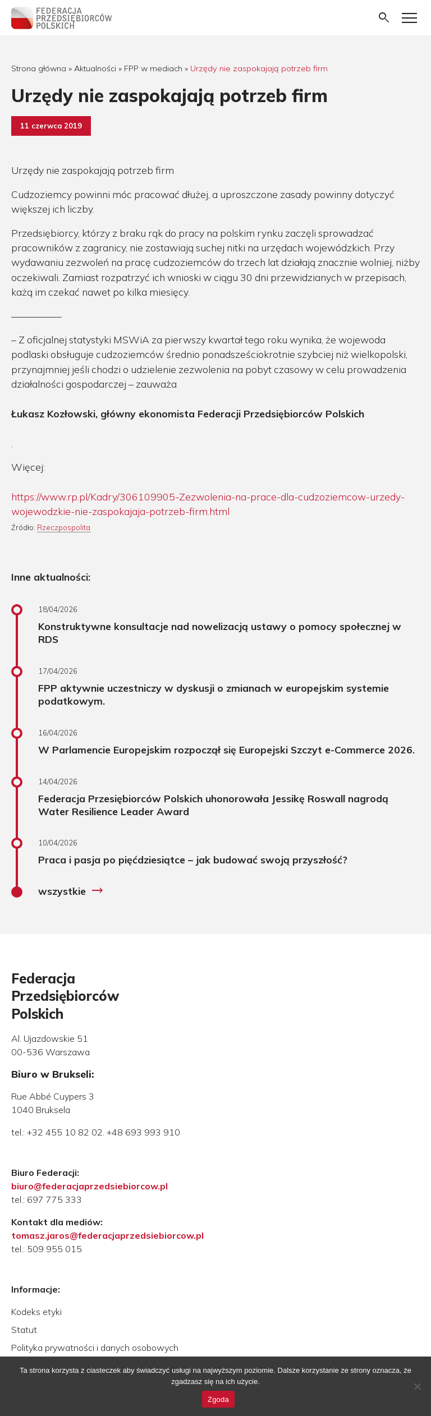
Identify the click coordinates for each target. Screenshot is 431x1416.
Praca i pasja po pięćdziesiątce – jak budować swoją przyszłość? (192, 859)
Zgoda (218, 1399)
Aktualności (95, 68)
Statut (24, 1329)
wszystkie (71, 891)
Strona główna (38, 68)
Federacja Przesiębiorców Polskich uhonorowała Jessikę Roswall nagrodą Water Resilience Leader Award (213, 804)
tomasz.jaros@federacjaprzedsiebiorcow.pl (107, 1235)
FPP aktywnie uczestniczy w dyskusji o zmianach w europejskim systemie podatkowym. (213, 694)
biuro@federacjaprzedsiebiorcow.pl (89, 1186)
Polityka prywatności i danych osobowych (94, 1347)
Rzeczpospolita (63, 527)
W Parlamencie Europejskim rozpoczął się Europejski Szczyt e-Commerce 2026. (226, 749)
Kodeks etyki (36, 1311)
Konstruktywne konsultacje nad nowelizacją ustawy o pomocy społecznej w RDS (219, 632)
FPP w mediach (153, 68)
